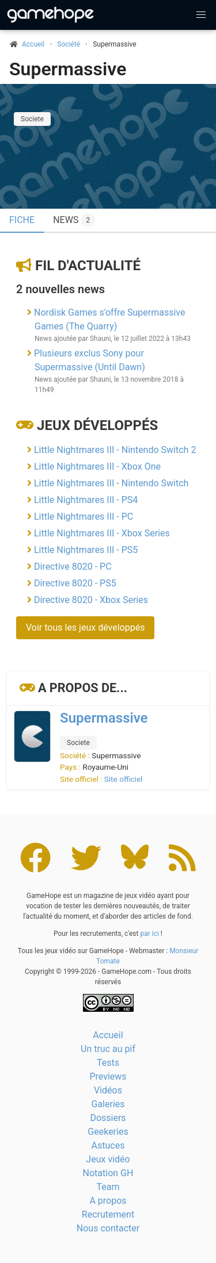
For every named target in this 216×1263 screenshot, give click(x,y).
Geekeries (108, 1131)
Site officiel (123, 779)
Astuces (108, 1145)
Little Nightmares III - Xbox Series (102, 533)
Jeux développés (97, 425)
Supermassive (67, 69)
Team (108, 1186)
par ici (149, 934)
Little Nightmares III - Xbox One (97, 466)
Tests (108, 1062)
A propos (107, 1200)
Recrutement (108, 1214)
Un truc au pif (108, 1048)
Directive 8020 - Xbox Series (91, 599)
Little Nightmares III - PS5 (86, 549)
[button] (201, 15)
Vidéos (108, 1090)
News (74, 220)
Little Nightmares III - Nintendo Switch (111, 483)
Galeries (107, 1104)
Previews (107, 1076)
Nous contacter (108, 1228)
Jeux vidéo (108, 1159)
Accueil (108, 1035)
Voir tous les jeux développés (85, 627)
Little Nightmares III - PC (83, 516)
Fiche (22, 219)
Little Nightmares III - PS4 (86, 499)
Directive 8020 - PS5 (75, 583)
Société (68, 44)
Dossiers (108, 1117)
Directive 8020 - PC (73, 566)
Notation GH (108, 1173)
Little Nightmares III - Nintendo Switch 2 (115, 449)
